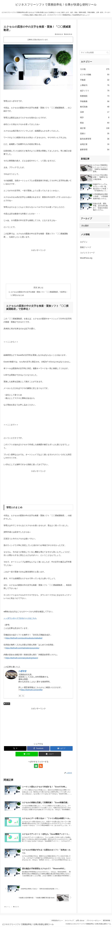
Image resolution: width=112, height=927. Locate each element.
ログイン (83, 242)
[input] (95, 52)
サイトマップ (69, 920)
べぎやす (23, 671)
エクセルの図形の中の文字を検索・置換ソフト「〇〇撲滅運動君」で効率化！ (39, 292)
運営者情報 (106, 920)
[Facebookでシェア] (38, 748)
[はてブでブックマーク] (61, 748)
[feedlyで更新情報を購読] (19, 696)
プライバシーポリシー (93, 920)
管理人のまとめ (18, 295)
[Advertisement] (38, 266)
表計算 (6, 704)
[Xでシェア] (15, 748)
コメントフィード (87, 253)
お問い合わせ (80, 920)
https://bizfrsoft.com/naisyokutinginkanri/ (21, 658)
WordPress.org (86, 258)
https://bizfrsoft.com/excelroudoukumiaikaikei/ (23, 638)
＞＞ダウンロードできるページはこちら (20, 618)
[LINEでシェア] (27, 754)
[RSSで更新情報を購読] (23, 696)
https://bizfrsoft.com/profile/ (32, 690)
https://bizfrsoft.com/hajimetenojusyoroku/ (22, 648)
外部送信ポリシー (57, 920)
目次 (35, 287)
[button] (50, 754)
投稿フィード (85, 247)
